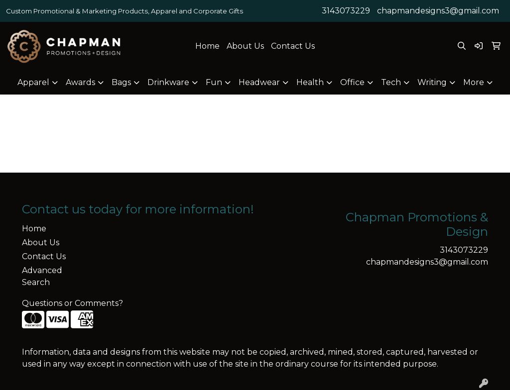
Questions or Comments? (72, 303)
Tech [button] (391, 82)
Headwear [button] (259, 82)
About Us (245, 46)
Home (207, 46)
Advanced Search (42, 276)
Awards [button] (80, 82)
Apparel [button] (33, 82)
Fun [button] (214, 82)
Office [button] (352, 82)
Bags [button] (121, 82)
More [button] (473, 82)
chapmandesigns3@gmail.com (438, 10)
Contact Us (293, 46)
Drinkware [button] (168, 82)
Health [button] (310, 82)
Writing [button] (432, 82)
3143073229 (346, 10)
